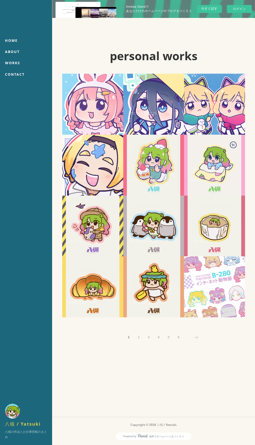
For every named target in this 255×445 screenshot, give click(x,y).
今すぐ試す (209, 8)
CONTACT (15, 74)
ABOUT (12, 51)
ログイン (239, 9)
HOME (11, 40)
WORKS (12, 62)
